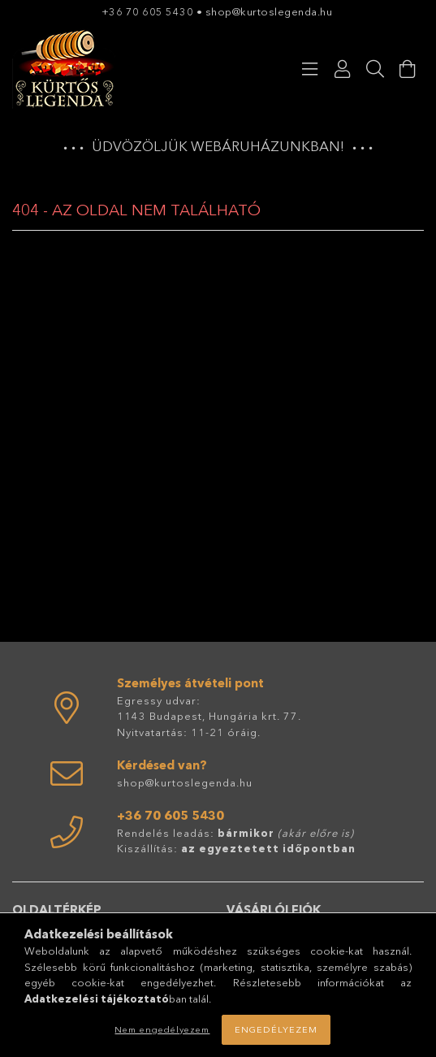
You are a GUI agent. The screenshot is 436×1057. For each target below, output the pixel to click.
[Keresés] (375, 69)
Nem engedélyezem (161, 1029)
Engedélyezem (276, 1029)
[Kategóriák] (310, 69)
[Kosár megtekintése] (407, 69)
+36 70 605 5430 (147, 11)
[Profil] (342, 69)
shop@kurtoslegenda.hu (270, 11)
